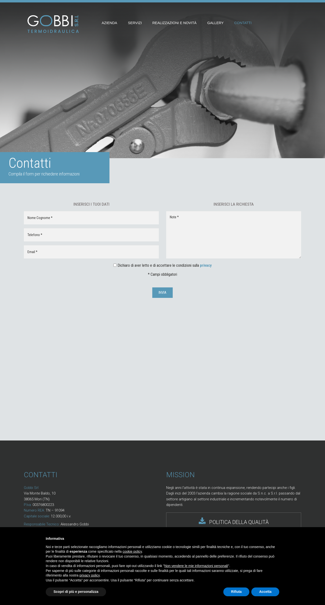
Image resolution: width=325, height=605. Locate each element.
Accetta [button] (265, 592)
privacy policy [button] (90, 575)
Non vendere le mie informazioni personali (196, 566)
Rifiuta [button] (236, 592)
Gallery (215, 23)
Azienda (109, 23)
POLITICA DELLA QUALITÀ (234, 522)
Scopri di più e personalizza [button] (76, 592)
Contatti (243, 23)
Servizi (135, 23)
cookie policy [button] (132, 551)
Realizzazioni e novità (174, 23)
